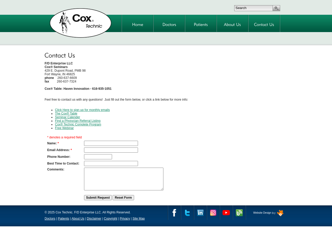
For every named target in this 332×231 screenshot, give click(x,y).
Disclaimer (94, 223)
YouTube (226, 217)
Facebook (174, 217)
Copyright (110, 223)
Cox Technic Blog (239, 217)
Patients (63, 223)
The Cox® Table (66, 113)
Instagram (213, 217)
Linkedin (200, 217)
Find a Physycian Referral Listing (77, 121)
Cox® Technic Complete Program (78, 124)
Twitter (187, 217)
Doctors (50, 223)
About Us (78, 223)
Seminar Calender (67, 117)
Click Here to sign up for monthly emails (82, 110)
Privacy (125, 223)
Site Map (139, 223)
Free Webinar (64, 128)
